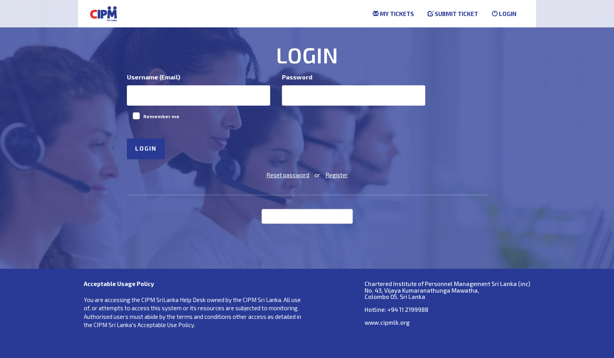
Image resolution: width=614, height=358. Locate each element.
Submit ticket (453, 13)
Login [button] (146, 148)
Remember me (161, 116)
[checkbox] (136, 115)
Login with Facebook (313, 215)
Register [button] (336, 174)
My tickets (393, 13)
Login (504, 13)
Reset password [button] (287, 174)
